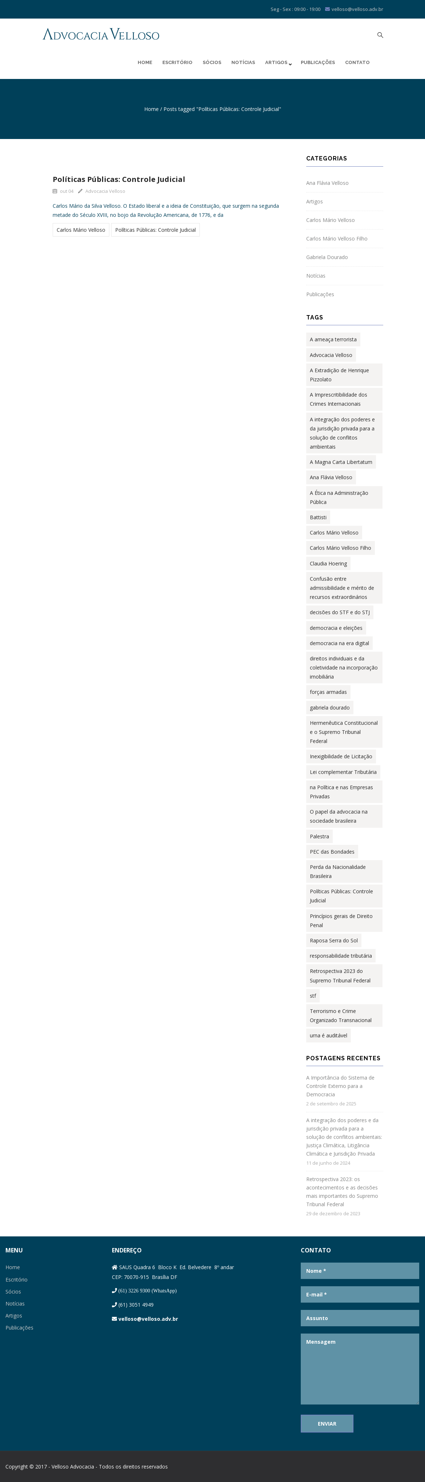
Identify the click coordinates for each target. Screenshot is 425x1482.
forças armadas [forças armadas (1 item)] (328, 691)
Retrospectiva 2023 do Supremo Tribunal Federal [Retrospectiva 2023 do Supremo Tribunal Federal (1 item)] (340, 976)
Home (145, 62)
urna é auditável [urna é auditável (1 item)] (328, 1035)
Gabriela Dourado (327, 257)
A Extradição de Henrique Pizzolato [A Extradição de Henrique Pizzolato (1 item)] (339, 375)
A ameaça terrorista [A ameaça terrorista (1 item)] (333, 339)
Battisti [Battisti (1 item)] (318, 517)
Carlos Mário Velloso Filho (337, 238)
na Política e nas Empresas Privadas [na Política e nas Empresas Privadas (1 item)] (341, 792)
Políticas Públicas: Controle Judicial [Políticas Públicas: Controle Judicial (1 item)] (341, 896)
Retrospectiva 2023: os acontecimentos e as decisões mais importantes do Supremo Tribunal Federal (342, 1192)
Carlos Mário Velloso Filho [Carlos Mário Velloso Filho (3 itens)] (340, 547)
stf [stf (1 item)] (313, 995)
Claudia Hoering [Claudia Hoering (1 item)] (328, 563)
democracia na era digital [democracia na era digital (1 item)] (339, 643)
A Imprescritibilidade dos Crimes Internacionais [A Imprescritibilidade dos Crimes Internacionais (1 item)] (338, 399)
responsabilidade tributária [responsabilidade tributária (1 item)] (341, 955)
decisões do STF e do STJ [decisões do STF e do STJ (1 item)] (340, 612)
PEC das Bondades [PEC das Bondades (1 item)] (332, 851)
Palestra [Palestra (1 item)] (319, 836)
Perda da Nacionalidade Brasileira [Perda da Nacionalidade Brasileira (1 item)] (338, 871)
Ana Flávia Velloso (327, 182)
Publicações (318, 62)
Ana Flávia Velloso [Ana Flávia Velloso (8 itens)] (331, 477)
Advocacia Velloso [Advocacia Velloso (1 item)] (331, 354)
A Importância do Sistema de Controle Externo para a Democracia (340, 1086)
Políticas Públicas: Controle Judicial (119, 179)
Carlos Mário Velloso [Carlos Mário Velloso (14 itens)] (334, 532)
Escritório (177, 62)
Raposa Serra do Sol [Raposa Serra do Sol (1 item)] (334, 940)
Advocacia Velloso (101, 191)
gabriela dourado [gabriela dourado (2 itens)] (330, 707)
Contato (357, 62)
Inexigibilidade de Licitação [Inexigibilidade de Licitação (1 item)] (341, 756)
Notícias (243, 62)
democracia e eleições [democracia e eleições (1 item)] (336, 627)
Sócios (212, 62)
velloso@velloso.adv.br (148, 1318)
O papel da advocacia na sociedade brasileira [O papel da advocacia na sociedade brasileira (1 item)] (339, 816)
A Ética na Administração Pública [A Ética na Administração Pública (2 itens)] (339, 497)
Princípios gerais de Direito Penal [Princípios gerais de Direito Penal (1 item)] (341, 921)
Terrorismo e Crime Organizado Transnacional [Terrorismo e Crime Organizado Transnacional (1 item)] (341, 1016)
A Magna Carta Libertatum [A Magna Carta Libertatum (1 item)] (341, 461)
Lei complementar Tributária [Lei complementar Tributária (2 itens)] (343, 771)
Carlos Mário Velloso (81, 229)
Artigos (278, 62)
